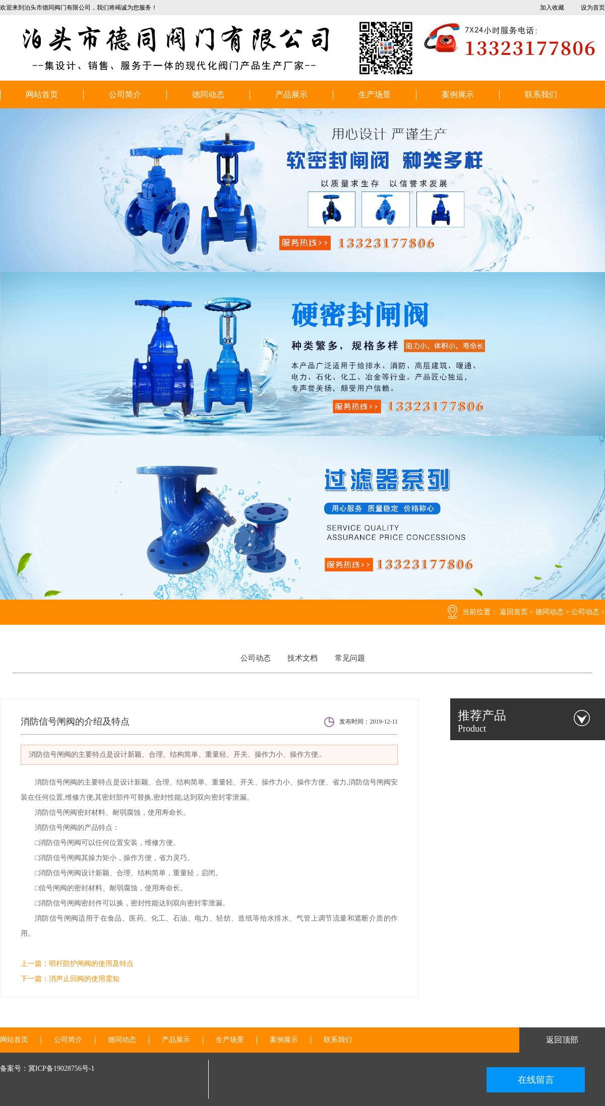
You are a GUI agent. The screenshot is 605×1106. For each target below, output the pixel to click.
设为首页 (593, 7)
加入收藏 (552, 7)
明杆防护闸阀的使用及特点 (91, 963)
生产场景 (374, 94)
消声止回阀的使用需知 (84, 979)
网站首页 (42, 94)
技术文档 (302, 658)
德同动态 (208, 94)
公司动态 (585, 612)
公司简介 (125, 94)
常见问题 (350, 658)
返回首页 (514, 612)
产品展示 (291, 94)
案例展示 (458, 94)
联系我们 (541, 94)
